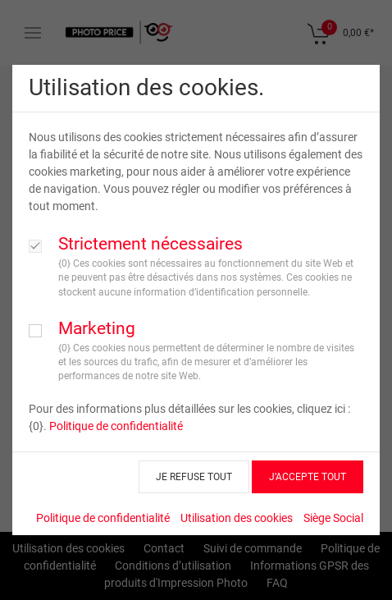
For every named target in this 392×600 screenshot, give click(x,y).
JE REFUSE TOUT (194, 477)
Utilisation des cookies (236, 517)
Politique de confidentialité (116, 426)
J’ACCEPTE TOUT (307, 477)
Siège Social (333, 517)
